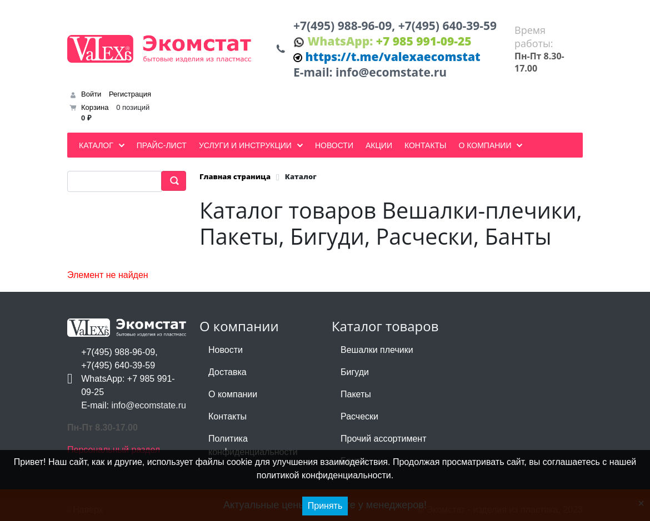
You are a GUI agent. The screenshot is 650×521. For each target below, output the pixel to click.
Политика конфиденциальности (253, 445)
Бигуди (355, 372)
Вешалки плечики (377, 350)
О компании (232, 394)
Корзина (95, 107)
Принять (325, 505)
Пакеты (356, 394)
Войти (91, 94)
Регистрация (130, 94)
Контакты (227, 416)
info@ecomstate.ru (391, 72)
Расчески (359, 416)
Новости (225, 350)
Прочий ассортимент (383, 438)
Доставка (227, 372)
